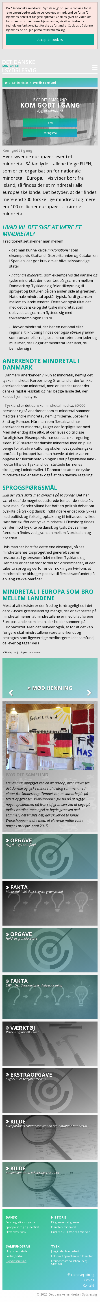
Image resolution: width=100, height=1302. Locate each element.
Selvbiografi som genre (20, 1222)
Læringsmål (50, 133)
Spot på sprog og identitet (22, 1227)
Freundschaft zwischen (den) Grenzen (69, 1263)
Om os (89, 1280)
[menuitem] (27, 1223)
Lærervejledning (82, 1275)
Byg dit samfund (44, 83)
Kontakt (88, 1285)
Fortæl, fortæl (14, 1256)
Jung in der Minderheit (65, 1251)
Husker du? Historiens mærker (70, 1232)
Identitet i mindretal (63, 1227)
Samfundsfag (20, 83)
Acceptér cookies (50, 39)
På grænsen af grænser (66, 1222)
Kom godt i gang (17, 150)
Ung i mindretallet (17, 1251)
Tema (50, 123)
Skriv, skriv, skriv (16, 1232)
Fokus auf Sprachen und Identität (72, 1256)
